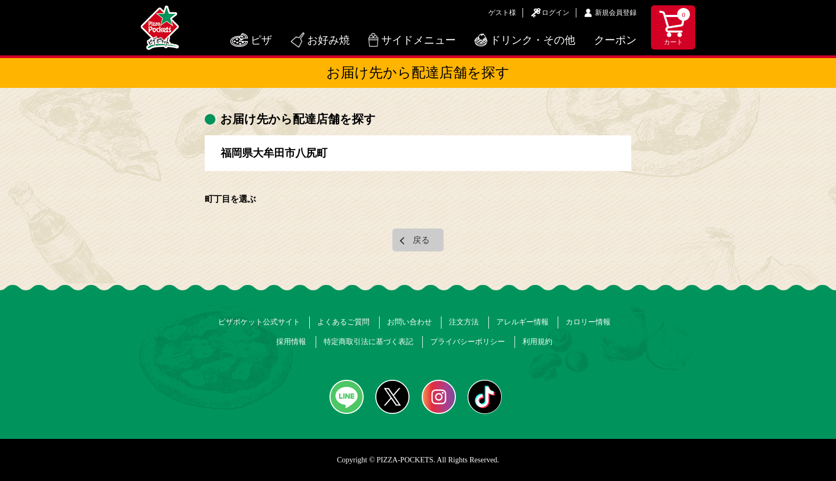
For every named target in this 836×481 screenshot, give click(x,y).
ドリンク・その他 (532, 40)
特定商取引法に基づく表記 (368, 342)
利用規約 (537, 342)
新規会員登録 (616, 13)
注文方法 (464, 322)
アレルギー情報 (522, 322)
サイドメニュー (418, 40)
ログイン (555, 13)
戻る (421, 239)
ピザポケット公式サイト (259, 322)
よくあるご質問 (343, 322)
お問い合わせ (409, 322)
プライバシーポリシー (467, 342)
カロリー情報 (588, 322)
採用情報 (291, 342)
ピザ (261, 40)
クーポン (615, 40)
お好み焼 (328, 40)
